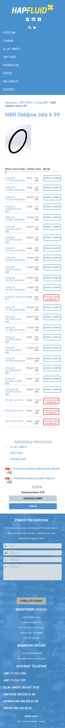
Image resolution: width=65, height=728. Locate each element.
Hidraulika (11, 65)
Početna (9, 32)
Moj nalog (10, 81)
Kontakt (9, 89)
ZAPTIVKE (25, 102)
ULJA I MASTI (18, 447)
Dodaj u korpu (52, 178)
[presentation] (29, 588)
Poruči (33, 506)
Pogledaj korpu (33, 498)
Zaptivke (9, 57)
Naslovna (10, 102)
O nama (8, 40)
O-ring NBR (41, 102)
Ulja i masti (11, 49)
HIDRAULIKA (18, 459)
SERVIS (7, 73)
